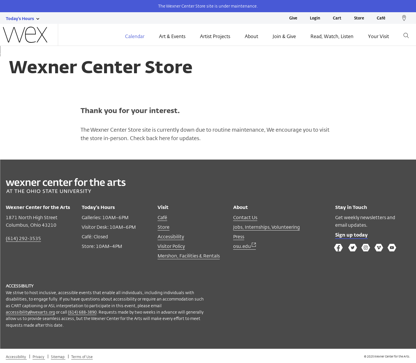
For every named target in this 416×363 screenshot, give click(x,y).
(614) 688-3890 (82, 312)
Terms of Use (82, 356)
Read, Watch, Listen (331, 37)
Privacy (39, 356)
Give (293, 18)
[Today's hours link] (20, 18)
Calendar (134, 37)
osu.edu (244, 246)
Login (315, 18)
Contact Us (245, 217)
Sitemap (58, 356)
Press (238, 237)
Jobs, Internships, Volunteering (266, 227)
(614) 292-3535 (23, 238)
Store (359, 18)
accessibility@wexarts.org (30, 312)
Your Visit (378, 37)
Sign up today (351, 235)
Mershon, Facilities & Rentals (189, 256)
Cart (337, 18)
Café (381, 18)
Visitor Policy (171, 246)
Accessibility (171, 237)
